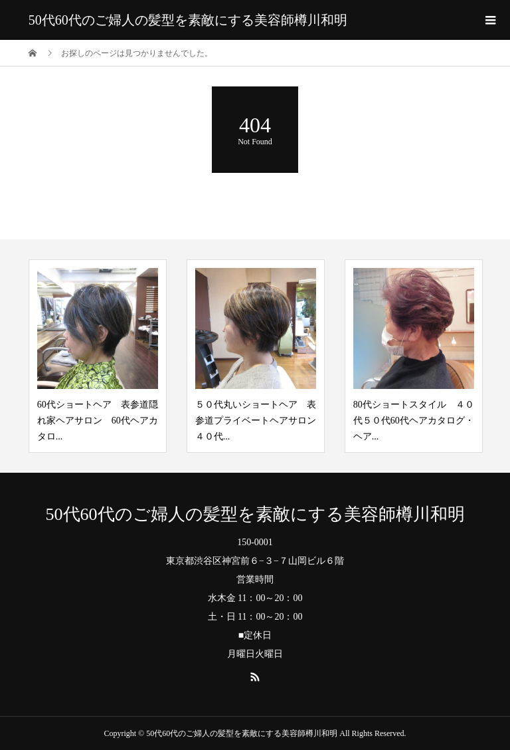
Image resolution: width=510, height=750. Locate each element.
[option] (98, 356)
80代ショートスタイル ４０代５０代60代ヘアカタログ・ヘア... (413, 420)
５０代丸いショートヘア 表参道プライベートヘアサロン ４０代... (260, 420)
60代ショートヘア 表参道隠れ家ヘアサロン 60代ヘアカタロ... (97, 420)
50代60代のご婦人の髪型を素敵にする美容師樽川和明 (188, 20)
